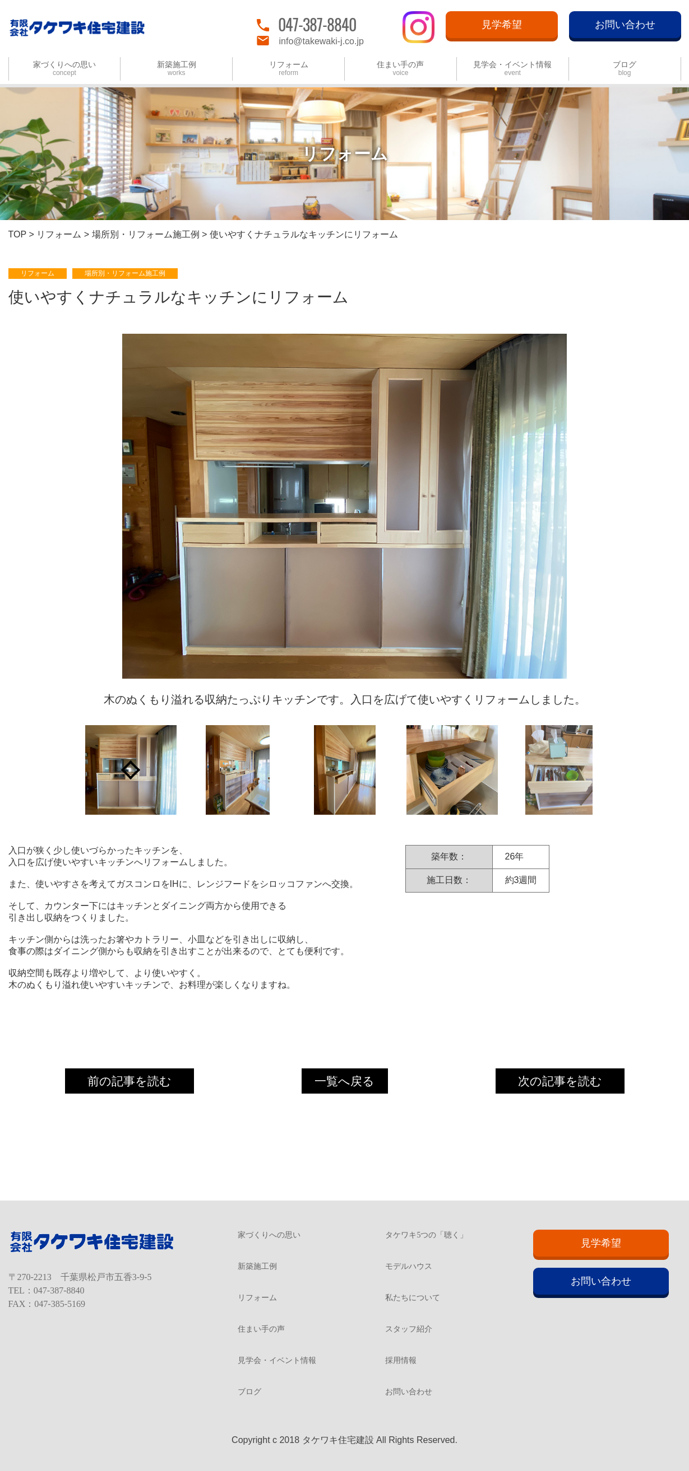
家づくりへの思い (64, 69)
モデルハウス (408, 1267)
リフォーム (288, 69)
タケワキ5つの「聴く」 (426, 1235)
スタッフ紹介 (408, 1329)
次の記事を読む (560, 1081)
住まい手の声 (400, 69)
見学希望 (502, 24)
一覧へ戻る (344, 1081)
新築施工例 (176, 69)
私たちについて (412, 1298)
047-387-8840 (317, 24)
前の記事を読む (129, 1081)
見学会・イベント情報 (512, 69)
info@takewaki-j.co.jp (321, 41)
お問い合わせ (625, 24)
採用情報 (401, 1361)
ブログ (624, 69)
